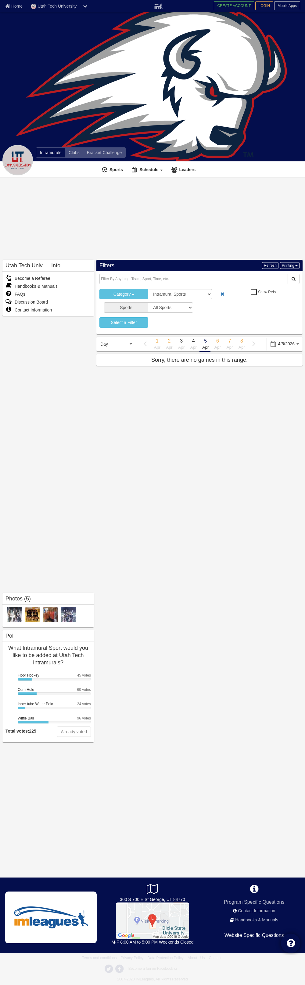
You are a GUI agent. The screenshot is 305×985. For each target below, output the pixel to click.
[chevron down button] (85, 6)
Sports (116, 169)
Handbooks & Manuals (31, 286)
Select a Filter (124, 322)
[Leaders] (184, 170)
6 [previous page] (218, 344)
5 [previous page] (205, 344)
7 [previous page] (230, 344)
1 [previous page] (157, 344)
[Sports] (113, 170)
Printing (290, 265)
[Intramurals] (50, 152)
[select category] (180, 294)
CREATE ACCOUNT (234, 6)
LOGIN (264, 6)
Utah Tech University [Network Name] (54, 6)
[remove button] (222, 294)
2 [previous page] (169, 344)
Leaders (187, 169)
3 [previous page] (181, 344)
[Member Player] (158, 5)
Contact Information (28, 310)
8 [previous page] (242, 344)
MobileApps (287, 6)
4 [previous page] (193, 344)
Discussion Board (26, 302)
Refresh (270, 265)
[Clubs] (74, 152)
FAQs (15, 294)
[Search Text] (193, 279)
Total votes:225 (20, 731)
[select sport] (170, 307)
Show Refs (267, 292)
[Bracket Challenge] (104, 152)
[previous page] (145, 343)
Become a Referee (27, 278)
